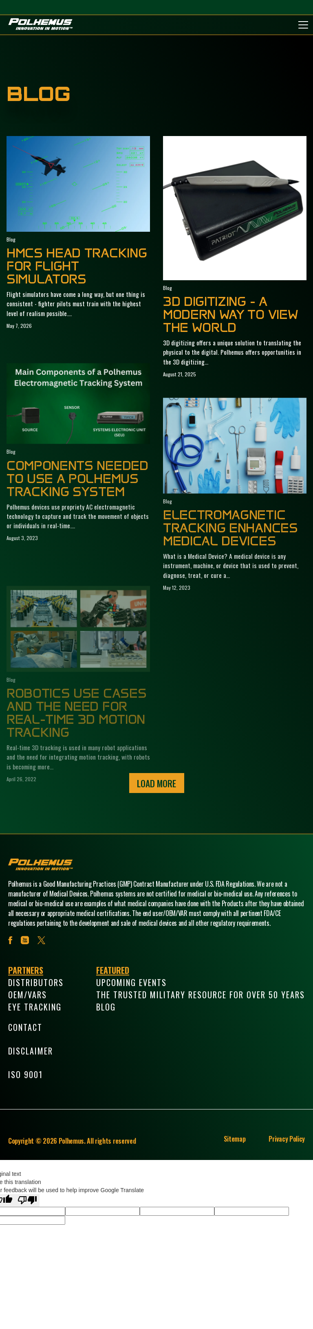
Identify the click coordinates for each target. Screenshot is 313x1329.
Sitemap (235, 1139)
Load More (156, 783)
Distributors (36, 982)
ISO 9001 (25, 1074)
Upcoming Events (131, 982)
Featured (112, 970)
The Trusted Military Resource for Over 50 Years (200, 995)
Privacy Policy (287, 1139)
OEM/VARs (27, 995)
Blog (106, 1007)
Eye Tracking (35, 1007)
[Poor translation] (27, 1200)
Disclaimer (30, 1051)
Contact (25, 1027)
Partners (25, 970)
